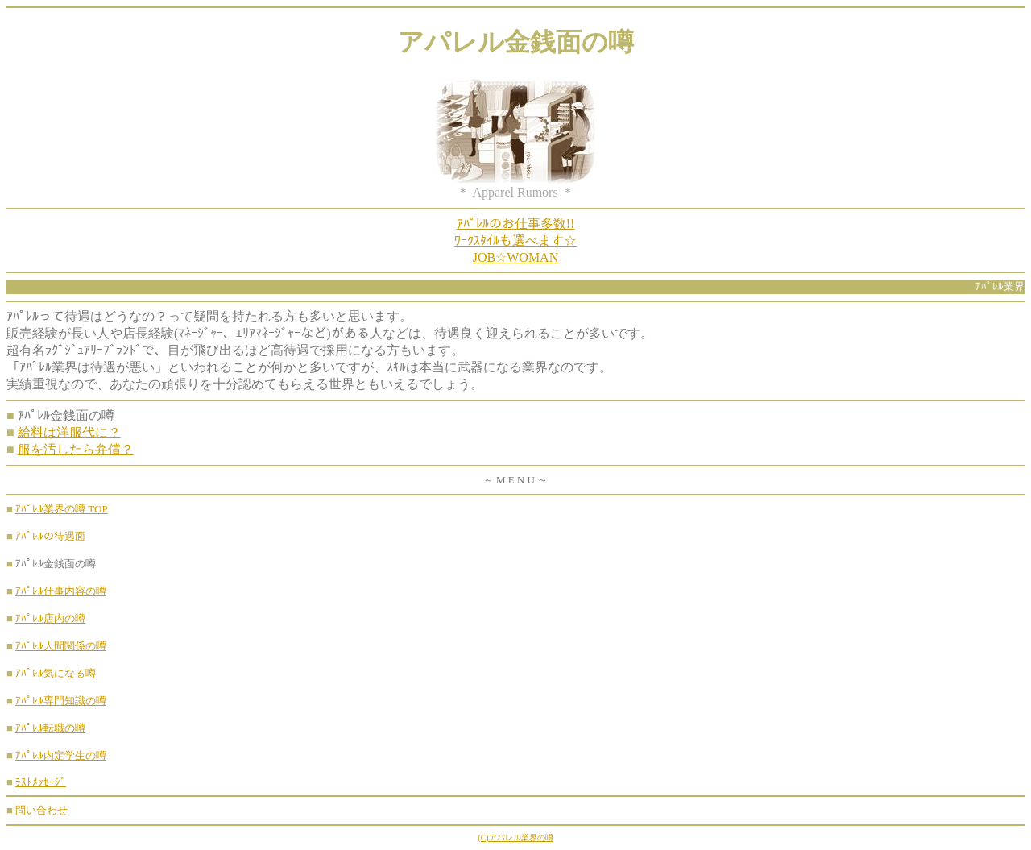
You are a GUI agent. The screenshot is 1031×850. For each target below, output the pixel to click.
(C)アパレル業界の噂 (515, 837)
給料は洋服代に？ (69, 432)
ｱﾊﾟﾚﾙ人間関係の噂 (60, 646)
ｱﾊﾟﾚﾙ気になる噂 (55, 673)
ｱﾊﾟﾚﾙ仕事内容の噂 (60, 591)
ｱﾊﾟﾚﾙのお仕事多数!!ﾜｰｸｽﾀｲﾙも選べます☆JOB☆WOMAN (515, 240)
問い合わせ (41, 810)
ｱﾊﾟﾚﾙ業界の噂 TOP (61, 509)
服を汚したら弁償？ (76, 449)
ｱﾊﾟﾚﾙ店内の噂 (50, 618)
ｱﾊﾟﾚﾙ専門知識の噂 (60, 701)
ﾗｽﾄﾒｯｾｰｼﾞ (40, 782)
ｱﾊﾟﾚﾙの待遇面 (50, 536)
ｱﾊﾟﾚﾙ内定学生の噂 (60, 755)
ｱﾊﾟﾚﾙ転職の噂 (50, 728)
